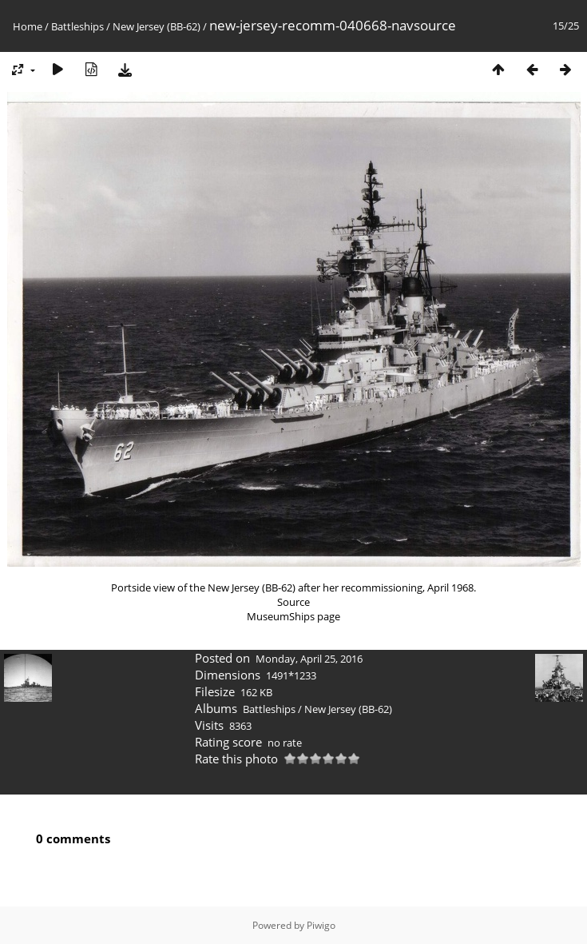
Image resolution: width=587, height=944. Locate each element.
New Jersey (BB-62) (156, 26)
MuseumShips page (293, 616)
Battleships (77, 26)
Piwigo (321, 925)
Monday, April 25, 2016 (309, 658)
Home (27, 26)
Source (293, 602)
